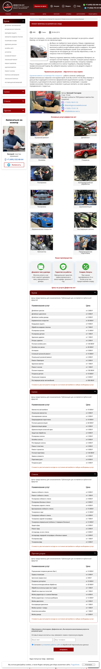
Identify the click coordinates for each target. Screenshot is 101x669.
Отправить (63, 587)
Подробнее (75, 665)
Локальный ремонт (11, 59)
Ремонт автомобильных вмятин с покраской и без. (71, 607)
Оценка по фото (40, 6)
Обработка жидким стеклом (14, 37)
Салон (34, 329)
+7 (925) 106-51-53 (71, 102)
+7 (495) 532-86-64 (14, 159)
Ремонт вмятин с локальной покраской (42, 617)
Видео (72, 643)
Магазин (56, 14)
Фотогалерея (81, 14)
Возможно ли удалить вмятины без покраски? (43, 612)
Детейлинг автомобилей (13, 25)
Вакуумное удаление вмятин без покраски (42, 607)
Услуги (32, 14)
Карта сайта (74, 649)
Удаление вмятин (10, 67)
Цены (44, 14)
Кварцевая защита (10, 33)
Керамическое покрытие (12, 29)
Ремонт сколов (10, 71)
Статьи (72, 647)
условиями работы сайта (51, 582)
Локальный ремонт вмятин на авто (85, 617)
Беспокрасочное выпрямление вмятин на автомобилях (69, 602)
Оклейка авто (9, 48)
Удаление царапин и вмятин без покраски (42, 626)
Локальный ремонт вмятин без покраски (70, 612)
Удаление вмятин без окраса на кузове (63, 621)
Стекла (35, 412)
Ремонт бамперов (10, 63)
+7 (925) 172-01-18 (71, 108)
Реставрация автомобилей (13, 82)
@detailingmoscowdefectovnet (76, 105)
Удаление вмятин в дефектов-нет (40, 621)
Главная (8, 14)
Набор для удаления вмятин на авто (41, 602)
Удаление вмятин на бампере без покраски (46, 76)
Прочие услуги (38, 491)
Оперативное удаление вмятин (64, 617)
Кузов (34, 230)
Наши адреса (93, 14)
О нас (20, 14)
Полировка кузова (11, 40)
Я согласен (88, 664)
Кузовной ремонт (10, 56)
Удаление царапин (11, 44)
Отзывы (68, 14)
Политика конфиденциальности (11, 660)
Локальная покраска (11, 78)
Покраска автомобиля (12, 75)
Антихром (8, 52)
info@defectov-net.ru (72, 111)
